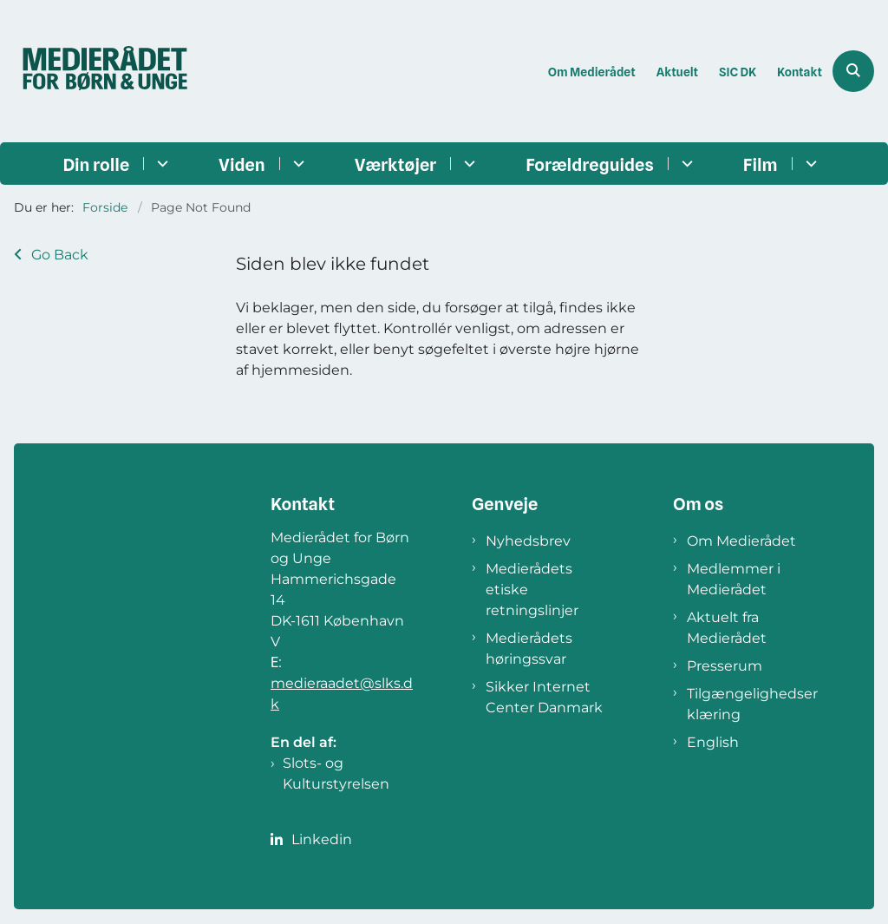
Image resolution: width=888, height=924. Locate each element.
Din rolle (95, 164)
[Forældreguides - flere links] (685, 163)
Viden (242, 164)
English (713, 742)
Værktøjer (395, 164)
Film (760, 164)
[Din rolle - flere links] (160, 163)
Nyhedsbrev (528, 541)
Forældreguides (590, 164)
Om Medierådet (741, 541)
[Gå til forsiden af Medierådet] (98, 71)
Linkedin (321, 839)
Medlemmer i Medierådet (733, 579)
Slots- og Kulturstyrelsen (336, 773)
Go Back (59, 254)
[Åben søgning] (853, 71)
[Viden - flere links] (296, 163)
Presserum (724, 666)
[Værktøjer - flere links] (467, 163)
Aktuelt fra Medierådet (727, 627)
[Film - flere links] (809, 163)
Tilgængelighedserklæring (752, 704)
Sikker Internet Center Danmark (544, 697)
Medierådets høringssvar (529, 648)
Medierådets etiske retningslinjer (532, 589)
